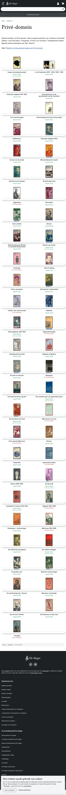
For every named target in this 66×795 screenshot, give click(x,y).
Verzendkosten (6, 751)
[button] (3, 14)
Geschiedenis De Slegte (9, 735)
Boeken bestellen (7, 685)
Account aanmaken (7, 717)
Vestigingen (5, 759)
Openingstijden (6, 697)
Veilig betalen (6, 747)
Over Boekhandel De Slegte (12, 731)
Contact (4, 774)
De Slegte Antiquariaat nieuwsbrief (12, 770)
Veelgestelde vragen (36, 673)
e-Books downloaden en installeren (12, 709)
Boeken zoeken (6, 689)
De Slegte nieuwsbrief (8, 766)
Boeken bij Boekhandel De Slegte (12, 743)
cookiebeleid (27, 786)
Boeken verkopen (7, 693)
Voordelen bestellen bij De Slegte (12, 739)
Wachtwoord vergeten (8, 721)
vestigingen (45, 671)
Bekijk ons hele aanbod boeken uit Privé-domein (25, 48)
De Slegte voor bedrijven (9, 725)
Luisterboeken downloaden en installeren (14, 713)
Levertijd (4, 701)
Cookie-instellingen (24, 790)
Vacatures (5, 763)
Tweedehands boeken (33, 14)
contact (7, 671)
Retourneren (5, 705)
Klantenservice (7, 681)
